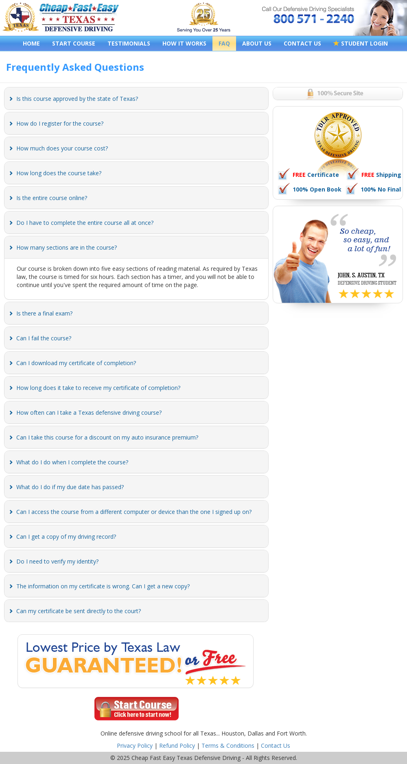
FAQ (224, 43)
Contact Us (275, 745)
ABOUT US (256, 43)
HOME (31, 43)
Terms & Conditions (227, 745)
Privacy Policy (135, 745)
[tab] (136, 98)
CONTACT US (302, 43)
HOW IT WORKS (184, 43)
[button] (77, 98)
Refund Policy (177, 745)
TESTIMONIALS (128, 43)
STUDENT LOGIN (360, 43)
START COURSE (73, 43)
